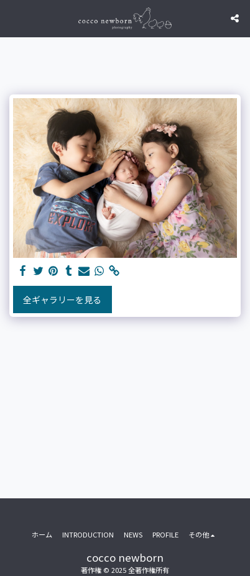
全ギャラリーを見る (62, 299)
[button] (13, 17)
